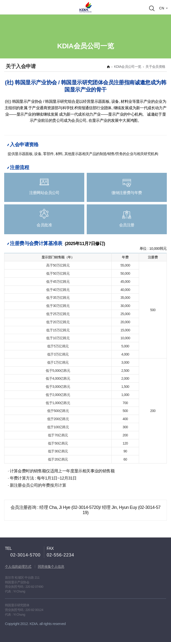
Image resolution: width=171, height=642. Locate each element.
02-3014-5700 (25, 555)
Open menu (9, 7)
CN (161, 8)
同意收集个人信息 (51, 567)
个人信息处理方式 (18, 567)
